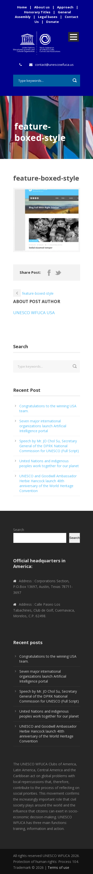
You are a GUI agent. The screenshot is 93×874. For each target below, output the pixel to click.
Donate (52, 21)
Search (18, 529)
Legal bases (47, 17)
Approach (65, 7)
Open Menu (73, 37)
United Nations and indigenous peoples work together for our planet (49, 463)
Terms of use (58, 867)
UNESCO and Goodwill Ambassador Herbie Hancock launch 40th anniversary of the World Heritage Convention (48, 483)
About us (42, 7)
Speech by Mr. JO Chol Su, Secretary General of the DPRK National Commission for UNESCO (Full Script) (49, 446)
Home (22, 7)
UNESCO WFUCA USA (34, 312)
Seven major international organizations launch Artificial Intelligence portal (42, 426)
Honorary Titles (37, 12)
